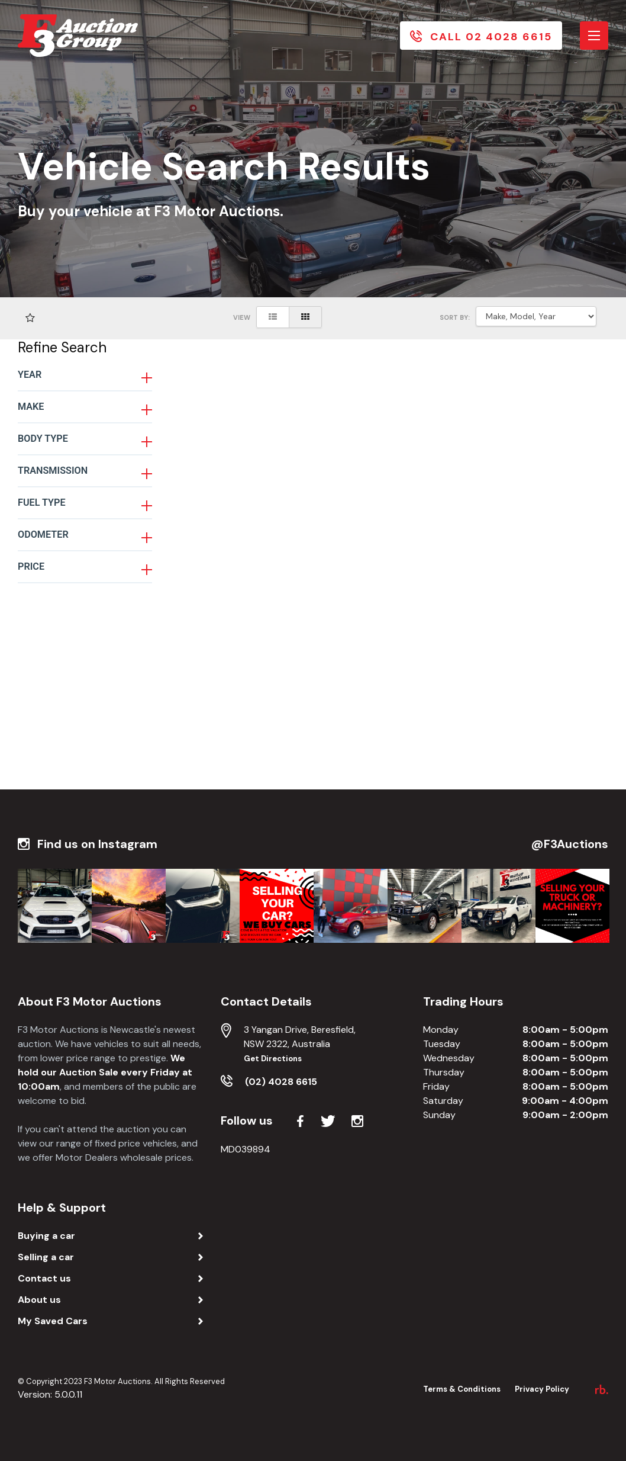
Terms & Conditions (462, 1389)
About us (39, 1299)
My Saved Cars (53, 1321)
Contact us (44, 1278)
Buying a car (46, 1235)
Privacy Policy (542, 1389)
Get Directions (273, 1059)
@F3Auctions (569, 844)
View (241, 317)
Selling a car (46, 1257)
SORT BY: (455, 317)
